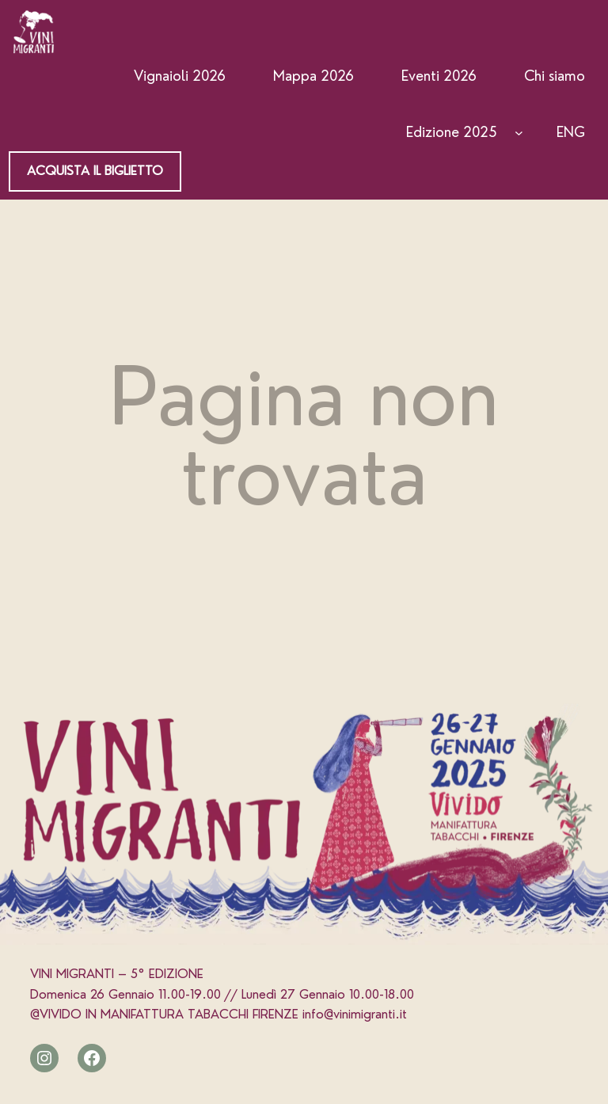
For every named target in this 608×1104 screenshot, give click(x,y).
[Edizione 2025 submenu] (519, 132)
